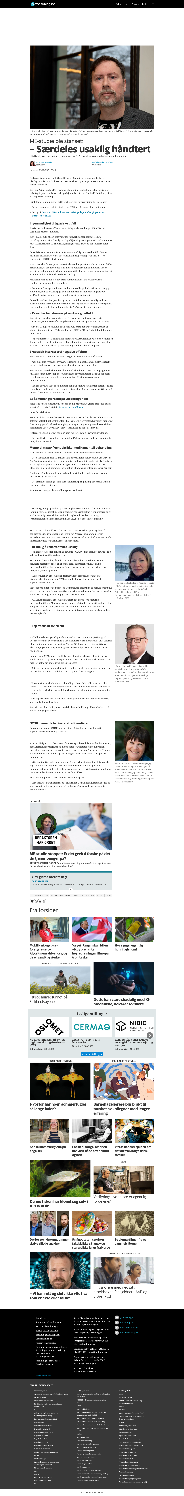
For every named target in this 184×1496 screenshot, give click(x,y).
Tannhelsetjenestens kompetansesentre (134, 1439)
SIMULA (122, 1406)
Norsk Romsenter (83, 1467)
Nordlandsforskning (84, 1441)
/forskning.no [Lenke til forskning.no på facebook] (126, 1322)
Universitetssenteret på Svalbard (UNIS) (134, 1469)
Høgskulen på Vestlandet (43, 1445)
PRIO (121, 1394)
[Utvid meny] (153, 4)
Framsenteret (39, 1422)
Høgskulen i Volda (41, 1442)
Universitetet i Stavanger (128, 1462)
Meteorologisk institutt (43, 1468)
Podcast (135, 4)
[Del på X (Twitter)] (36, 901)
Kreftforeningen (40, 1459)
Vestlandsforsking (126, 1472)
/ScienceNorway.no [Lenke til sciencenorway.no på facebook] (129, 1332)
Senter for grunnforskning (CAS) (131, 1413)
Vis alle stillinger (92, 1054)
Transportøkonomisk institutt (130, 1442)
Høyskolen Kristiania (42, 1449)
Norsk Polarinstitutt (84, 1460)
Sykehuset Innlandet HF (128, 1435)
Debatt (119, 4)
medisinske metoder (84, 895)
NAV (35, 1471)
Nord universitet (83, 1437)
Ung (127, 4)
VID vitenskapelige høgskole (130, 1479)
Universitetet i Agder (127, 1449)
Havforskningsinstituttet (43, 1432)
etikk (108, 895)
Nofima (79, 1434)
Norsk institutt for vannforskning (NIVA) (92, 1477)
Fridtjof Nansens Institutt (43, 1426)
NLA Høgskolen (83, 1391)
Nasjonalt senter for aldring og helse (90, 1418)
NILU (36, 1484)
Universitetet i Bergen (127, 1452)
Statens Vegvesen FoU (127, 1426)
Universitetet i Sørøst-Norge (129, 1465)
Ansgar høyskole (40, 1391)
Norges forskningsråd (85, 1451)
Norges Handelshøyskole (86, 1447)
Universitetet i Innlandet (128, 1455)
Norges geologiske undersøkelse (89, 1454)
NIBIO (36, 1474)
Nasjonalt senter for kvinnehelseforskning (93, 1425)
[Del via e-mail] (44, 901)
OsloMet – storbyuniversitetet (88, 1480)
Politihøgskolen (125, 1391)
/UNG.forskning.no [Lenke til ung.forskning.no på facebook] (129, 1327)
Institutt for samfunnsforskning (46, 1452)
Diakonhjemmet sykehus (43, 1401)
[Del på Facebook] (32, 901)
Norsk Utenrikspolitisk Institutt (89, 1470)
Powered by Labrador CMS (92, 1492)
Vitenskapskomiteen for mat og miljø (133, 1482)
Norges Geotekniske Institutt (88, 1444)
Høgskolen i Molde (41, 1435)
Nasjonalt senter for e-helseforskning (91, 1422)
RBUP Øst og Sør (125, 1397)
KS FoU (36, 1455)
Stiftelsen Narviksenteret (128, 1429)
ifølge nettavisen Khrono (71, 407)
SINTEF (122, 1410)
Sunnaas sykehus (125, 1432)
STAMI (121, 1422)
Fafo (35, 1410)
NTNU (79, 1406)
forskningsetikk (39, 895)
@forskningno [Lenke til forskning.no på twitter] (127, 1317)
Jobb (144, 4)
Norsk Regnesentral (84, 1464)
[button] (150, 1035)
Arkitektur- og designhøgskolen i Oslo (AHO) (51, 1394)
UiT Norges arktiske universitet (131, 1445)
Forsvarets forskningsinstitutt (45, 1419)
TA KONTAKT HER (40, 881)
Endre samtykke (43, 1376)
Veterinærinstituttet (126, 1475)
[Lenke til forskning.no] (70, 3)
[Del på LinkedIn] (40, 901)
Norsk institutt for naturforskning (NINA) (92, 1474)
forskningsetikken (61, 895)
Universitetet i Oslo (126, 1459)
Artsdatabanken (40, 1397)
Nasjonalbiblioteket (84, 1409)
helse (100, 895)
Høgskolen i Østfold (41, 1439)
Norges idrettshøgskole (86, 1457)
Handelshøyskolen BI (42, 1429)
